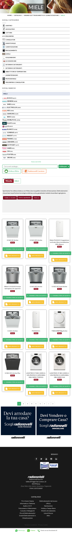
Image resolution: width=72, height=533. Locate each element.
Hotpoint (13, 145)
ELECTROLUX (14, 107)
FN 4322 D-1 (36, 331)
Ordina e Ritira (11, 171)
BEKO (11, 117)
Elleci (11, 123)
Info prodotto (13, 256)
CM (10, 151)
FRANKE (12, 139)
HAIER (10, 148)
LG (10, 126)
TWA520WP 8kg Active (59, 331)
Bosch (11, 98)
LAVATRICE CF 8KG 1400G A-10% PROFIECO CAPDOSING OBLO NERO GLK (59, 375)
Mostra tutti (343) (36, 162)
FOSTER (11, 154)
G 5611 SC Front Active (59, 286)
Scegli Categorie (10, 20)
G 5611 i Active (13, 331)
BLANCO (12, 129)
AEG (10, 110)
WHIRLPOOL (13, 120)
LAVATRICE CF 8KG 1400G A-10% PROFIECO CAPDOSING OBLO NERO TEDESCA (36, 375)
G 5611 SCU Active (36, 240)
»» (52, 403)
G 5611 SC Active (12, 240)
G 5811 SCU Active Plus (12, 373)
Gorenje (12, 132)
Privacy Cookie (43, 525)
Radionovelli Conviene (33, 171)
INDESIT (11, 135)
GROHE (11, 157)
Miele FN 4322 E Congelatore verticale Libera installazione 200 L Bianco (59, 242)
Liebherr (12, 142)
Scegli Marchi (9, 88)
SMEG (11, 104)
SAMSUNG (12, 114)
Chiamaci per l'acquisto (13, 249)
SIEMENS (12, 101)
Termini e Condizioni (30, 525)
